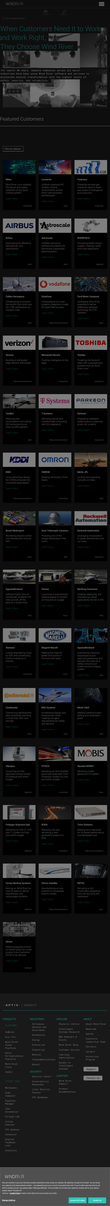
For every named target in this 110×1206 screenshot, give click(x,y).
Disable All (97, 1202)
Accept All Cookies (77, 1202)
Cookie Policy (15, 1195)
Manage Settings (8, 1202)
